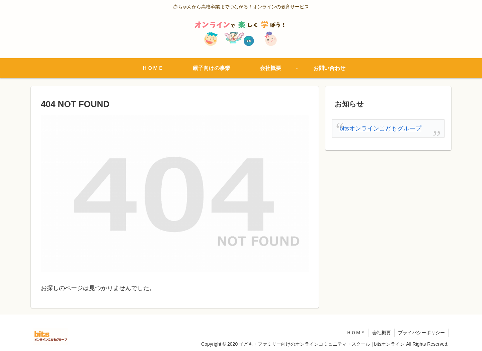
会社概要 (381, 332)
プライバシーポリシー (421, 332)
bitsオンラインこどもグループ (380, 128)
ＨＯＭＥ (355, 332)
